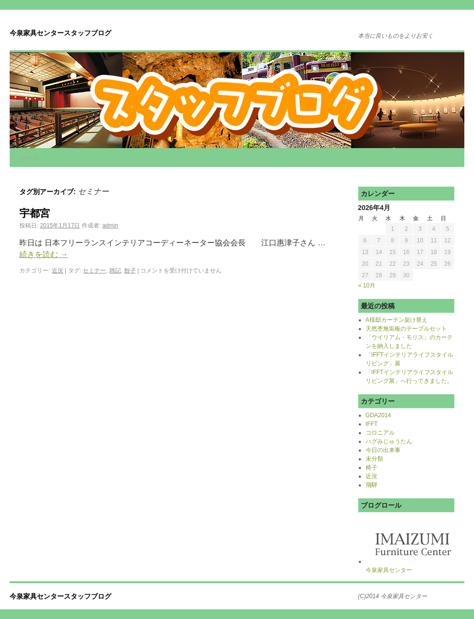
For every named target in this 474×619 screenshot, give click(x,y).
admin (110, 225)
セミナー (94, 270)
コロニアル (380, 432)
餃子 (130, 270)
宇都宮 (34, 213)
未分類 (374, 458)
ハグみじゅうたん (389, 441)
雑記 (115, 270)
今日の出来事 (383, 450)
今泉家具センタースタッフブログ (60, 33)
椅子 (371, 467)
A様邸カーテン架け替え (397, 320)
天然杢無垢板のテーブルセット (406, 328)
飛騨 (371, 485)
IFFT (372, 424)
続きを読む (43, 254)
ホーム (29, 157)
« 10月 (366, 285)
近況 (57, 270)
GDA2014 (378, 415)
